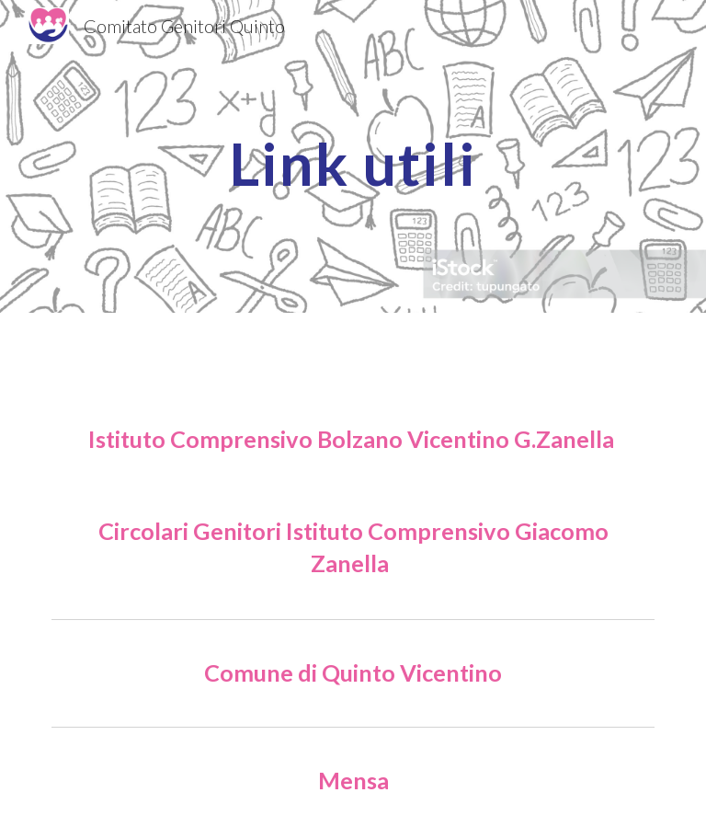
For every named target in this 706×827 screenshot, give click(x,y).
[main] (352, 155)
